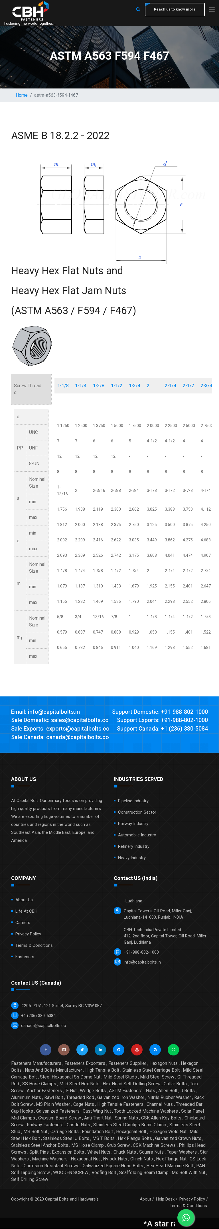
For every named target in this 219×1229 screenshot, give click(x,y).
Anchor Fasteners (44, 1091)
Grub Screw (118, 1145)
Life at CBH (26, 911)
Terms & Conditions (34, 945)
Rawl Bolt (53, 1097)
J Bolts (188, 1091)
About (145, 1199)
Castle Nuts (78, 1125)
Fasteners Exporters (84, 1063)
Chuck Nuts (124, 1152)
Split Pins (39, 1152)
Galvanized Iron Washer (120, 1097)
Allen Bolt (167, 1091)
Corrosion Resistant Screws (52, 1166)
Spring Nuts (126, 1118)
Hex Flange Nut (171, 1159)
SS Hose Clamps (39, 1084)
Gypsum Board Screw (59, 1118)
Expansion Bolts (68, 1152)
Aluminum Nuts (26, 1097)
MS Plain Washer (53, 1104)
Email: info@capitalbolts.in (45, 712)
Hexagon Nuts (163, 1063)
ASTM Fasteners (126, 1091)
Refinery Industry (133, 846)
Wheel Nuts (98, 1152)
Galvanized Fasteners (58, 1111)
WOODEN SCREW (70, 1173)
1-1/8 (63, 385)
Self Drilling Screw (29, 1179)
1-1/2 (116, 385)
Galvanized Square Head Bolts (113, 1166)
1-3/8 (98, 385)
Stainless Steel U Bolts (66, 1138)
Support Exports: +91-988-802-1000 (162, 720)
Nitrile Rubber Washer (169, 1097)
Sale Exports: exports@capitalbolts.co (60, 729)
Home (22, 95)
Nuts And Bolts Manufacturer (53, 1070)
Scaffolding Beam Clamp (144, 1173)
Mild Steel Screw (157, 1077)
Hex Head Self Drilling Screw (132, 1084)
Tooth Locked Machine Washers (146, 1111)
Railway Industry (133, 823)
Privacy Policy (28, 934)
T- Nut (71, 1091)
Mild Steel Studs (120, 1077)
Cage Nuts (83, 1104)
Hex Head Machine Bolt (169, 1166)
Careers (22, 922)
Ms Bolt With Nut (188, 1173)
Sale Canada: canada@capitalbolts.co (60, 737)
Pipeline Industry (133, 801)
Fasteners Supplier (127, 1063)
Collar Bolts (175, 1084)
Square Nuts (151, 1152)
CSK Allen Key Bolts (161, 1118)
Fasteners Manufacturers (36, 1063)
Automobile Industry (137, 835)
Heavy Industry (132, 858)
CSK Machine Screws (154, 1145)
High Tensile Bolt (102, 1070)
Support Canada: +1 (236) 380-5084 (162, 729)
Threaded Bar (189, 1104)
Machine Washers (50, 1159)
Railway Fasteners (45, 1125)
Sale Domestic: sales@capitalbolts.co (60, 720)
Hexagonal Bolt (131, 1132)
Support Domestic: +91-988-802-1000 (160, 712)
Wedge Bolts (93, 1091)
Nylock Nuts (115, 1159)
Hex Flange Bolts (135, 1138)
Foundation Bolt (97, 1132)
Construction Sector (137, 812)
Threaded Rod (80, 1097)
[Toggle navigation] (212, 10)
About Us (24, 900)
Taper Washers (182, 1152)
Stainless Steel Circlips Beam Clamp (129, 1125)
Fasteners (24, 957)
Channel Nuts (160, 1104)
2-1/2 (188, 385)
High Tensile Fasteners (120, 1104)
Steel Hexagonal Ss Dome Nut (70, 1077)
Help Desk (165, 1199)
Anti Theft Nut (97, 1118)
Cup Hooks (22, 1111)
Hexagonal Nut (85, 1159)
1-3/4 (134, 385)
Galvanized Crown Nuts (178, 1138)
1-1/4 (80, 385)
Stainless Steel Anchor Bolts (39, 1145)
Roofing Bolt (104, 1173)
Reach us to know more (175, 9)
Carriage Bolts (64, 1132)
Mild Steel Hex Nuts (79, 1084)
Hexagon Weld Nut (167, 1132)
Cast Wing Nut (97, 1111)
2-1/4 (170, 385)
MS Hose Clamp (87, 1145)
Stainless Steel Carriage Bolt (151, 1070)
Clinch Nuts (141, 1159)
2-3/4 (206, 385)
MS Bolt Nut (35, 1132)
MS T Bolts (103, 1138)
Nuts (150, 1091)
